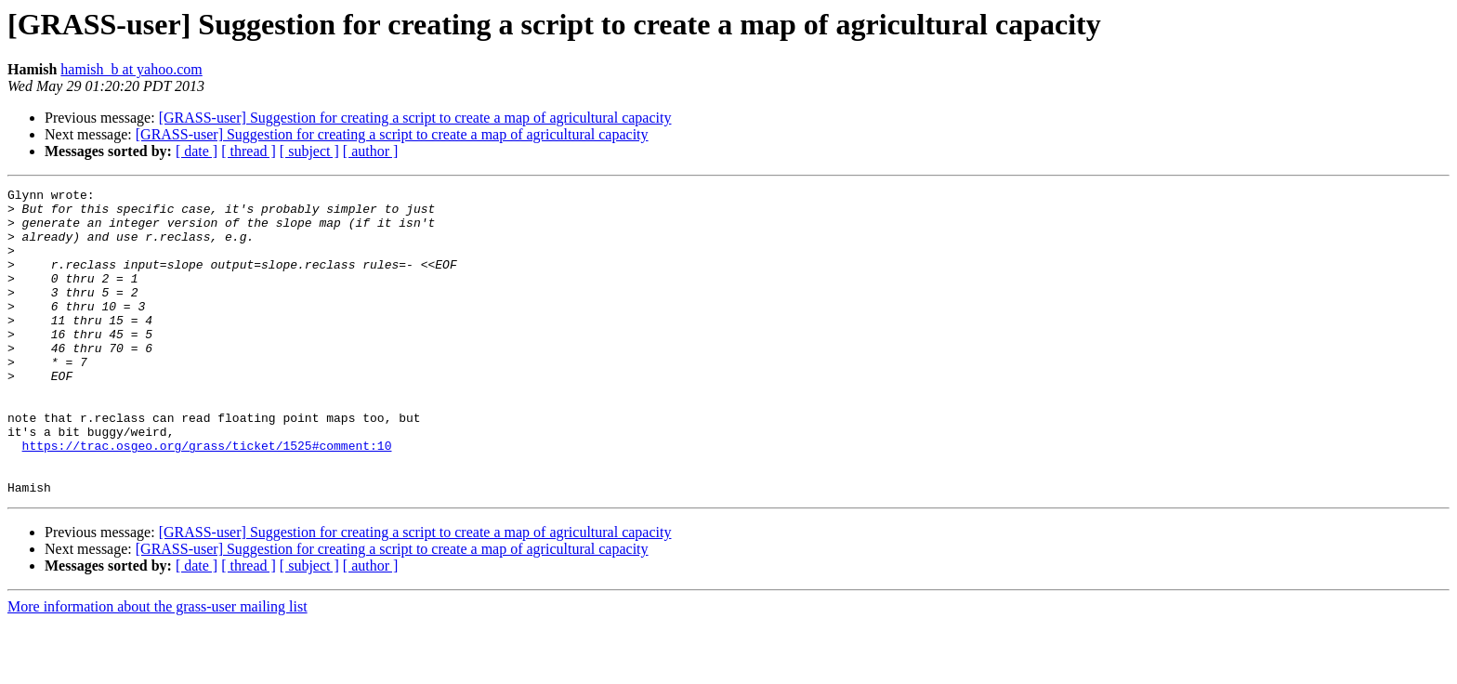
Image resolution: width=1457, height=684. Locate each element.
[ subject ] (309, 151)
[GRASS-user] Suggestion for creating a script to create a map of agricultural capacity (415, 117)
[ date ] (196, 151)
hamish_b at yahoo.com (131, 69)
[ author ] (371, 151)
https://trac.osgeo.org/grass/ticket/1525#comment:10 (207, 498)
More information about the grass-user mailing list (157, 668)
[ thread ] (248, 151)
